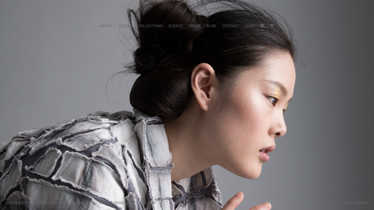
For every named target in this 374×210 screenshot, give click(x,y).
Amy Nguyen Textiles (69, 203)
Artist (106, 26)
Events (176, 26)
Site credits (356, 203)
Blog (211, 26)
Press (194, 26)
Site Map (147, 203)
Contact (230, 26)
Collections (150, 26)
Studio (125, 26)
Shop (250, 26)
